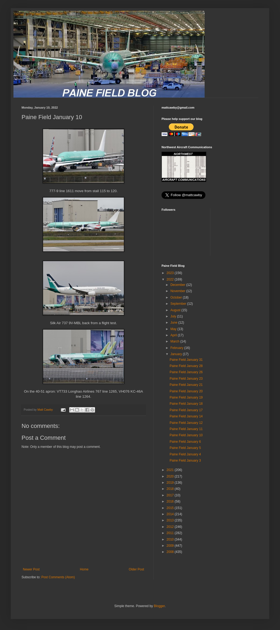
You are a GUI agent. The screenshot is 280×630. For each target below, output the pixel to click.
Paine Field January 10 (186, 435)
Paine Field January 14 (186, 416)
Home (84, 569)
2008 (171, 552)
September (178, 304)
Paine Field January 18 (186, 404)
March (175, 341)
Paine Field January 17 (186, 410)
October (176, 297)
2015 (171, 508)
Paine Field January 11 (186, 429)
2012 (171, 527)
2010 (171, 539)
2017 (171, 495)
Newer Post (31, 569)
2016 (171, 501)
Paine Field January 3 (185, 460)
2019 (171, 482)
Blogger (159, 606)
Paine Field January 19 (186, 397)
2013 (171, 520)
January (176, 354)
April (174, 335)
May (173, 329)
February (177, 348)
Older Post (136, 569)
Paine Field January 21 (186, 385)
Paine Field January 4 (185, 454)
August (175, 310)
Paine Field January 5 (185, 448)
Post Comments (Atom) (58, 577)
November (178, 291)
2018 (171, 489)
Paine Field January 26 (186, 372)
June (174, 322)
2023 (171, 273)
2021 (171, 470)
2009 (171, 546)
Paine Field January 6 (185, 442)
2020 (171, 476)
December (178, 285)
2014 (171, 514)
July (173, 316)
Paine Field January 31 (186, 360)
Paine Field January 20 (186, 391)
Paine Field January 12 (186, 423)
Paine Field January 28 (186, 366)
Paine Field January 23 (186, 378)
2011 (171, 533)
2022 (171, 279)
